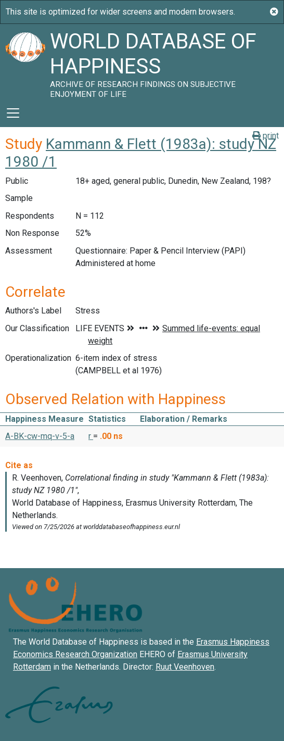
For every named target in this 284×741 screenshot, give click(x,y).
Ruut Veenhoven (185, 667)
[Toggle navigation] (13, 113)
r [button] (90, 436)
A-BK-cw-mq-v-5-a (39, 436)
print (265, 136)
